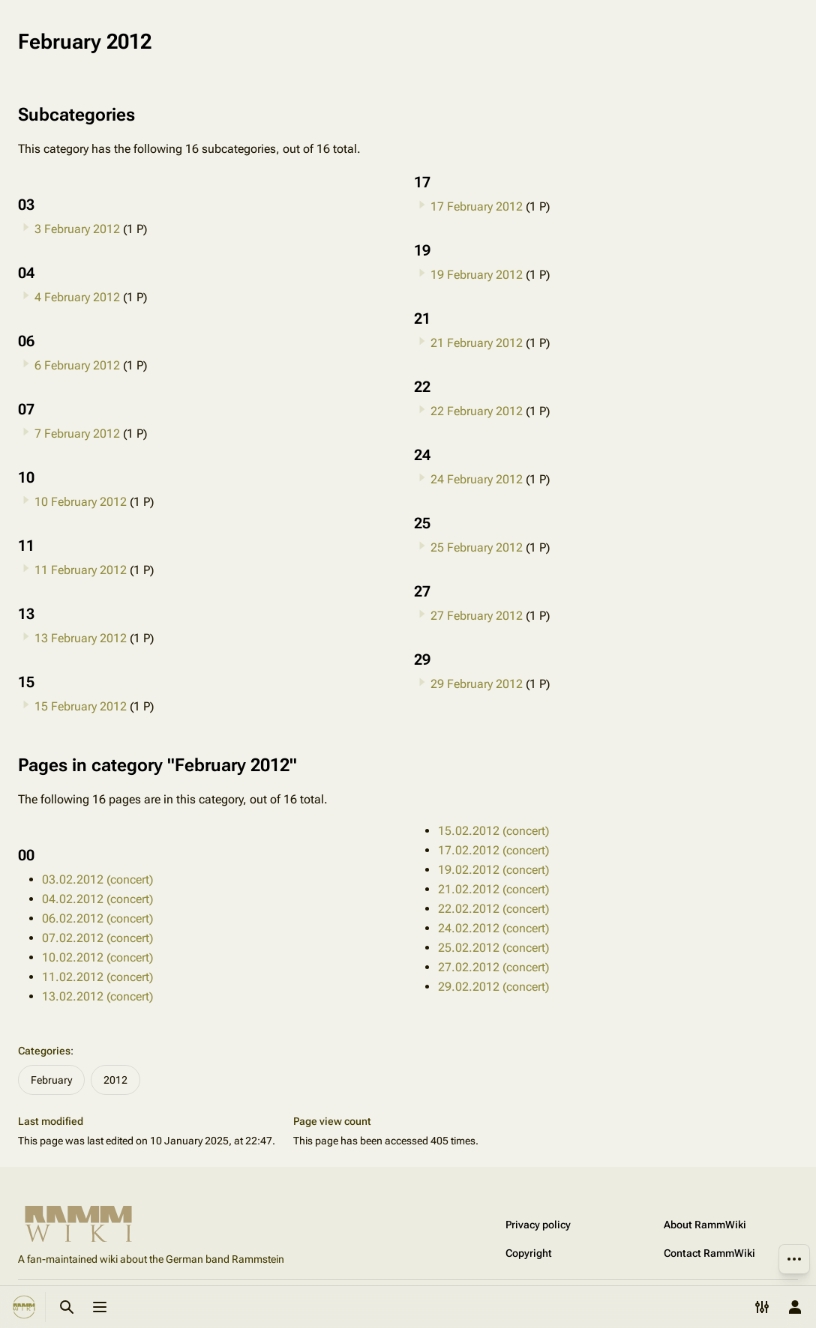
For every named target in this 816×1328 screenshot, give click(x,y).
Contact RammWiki (709, 1253)
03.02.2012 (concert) (97, 879)
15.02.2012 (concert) (493, 831)
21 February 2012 (476, 343)
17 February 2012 (476, 206)
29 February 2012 (476, 684)
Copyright (529, 1253)
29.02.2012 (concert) (493, 987)
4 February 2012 (77, 297)
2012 (116, 1080)
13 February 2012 (80, 638)
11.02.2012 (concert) (97, 977)
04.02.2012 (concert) (97, 899)
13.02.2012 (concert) (97, 996)
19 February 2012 (476, 275)
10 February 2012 (80, 502)
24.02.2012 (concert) (493, 928)
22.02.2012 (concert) (493, 909)
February (51, 1080)
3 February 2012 (77, 229)
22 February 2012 (476, 411)
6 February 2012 (77, 365)
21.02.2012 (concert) (493, 889)
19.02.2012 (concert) (493, 870)
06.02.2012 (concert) (97, 918)
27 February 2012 (476, 616)
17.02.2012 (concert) (493, 850)
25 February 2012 (476, 547)
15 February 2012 (80, 706)
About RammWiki (705, 1225)
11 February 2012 (80, 570)
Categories (44, 1051)
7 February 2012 (77, 433)
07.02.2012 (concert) (97, 938)
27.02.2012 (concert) (493, 967)
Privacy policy (538, 1225)
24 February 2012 (476, 479)
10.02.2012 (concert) (97, 957)
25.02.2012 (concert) (493, 948)
